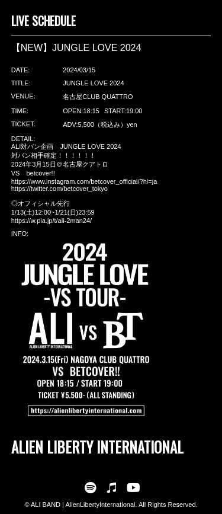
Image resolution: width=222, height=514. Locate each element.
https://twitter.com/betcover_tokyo (59, 188)
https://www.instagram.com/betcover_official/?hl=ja (84, 181)
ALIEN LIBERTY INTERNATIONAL (97, 447)
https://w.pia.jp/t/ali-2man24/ (51, 220)
